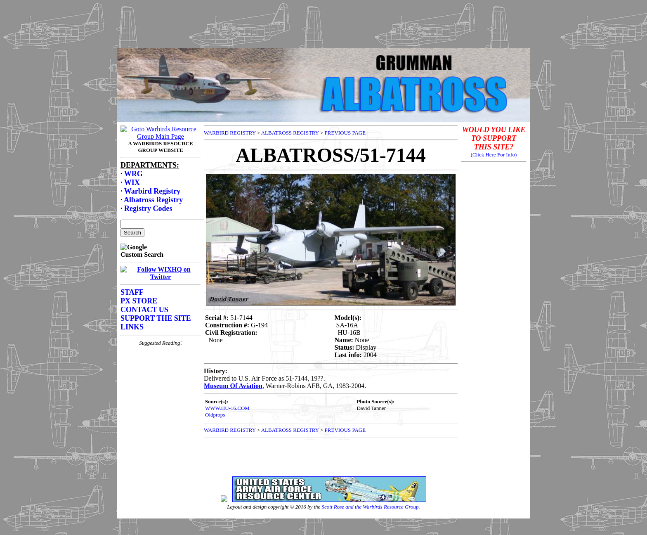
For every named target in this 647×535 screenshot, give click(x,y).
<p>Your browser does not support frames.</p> (160, 297)
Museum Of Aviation (233, 385)
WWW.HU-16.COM (227, 408)
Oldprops (215, 415)
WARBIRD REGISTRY (230, 133)
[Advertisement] (323, 21)
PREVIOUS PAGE (345, 133)
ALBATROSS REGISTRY (290, 133)
